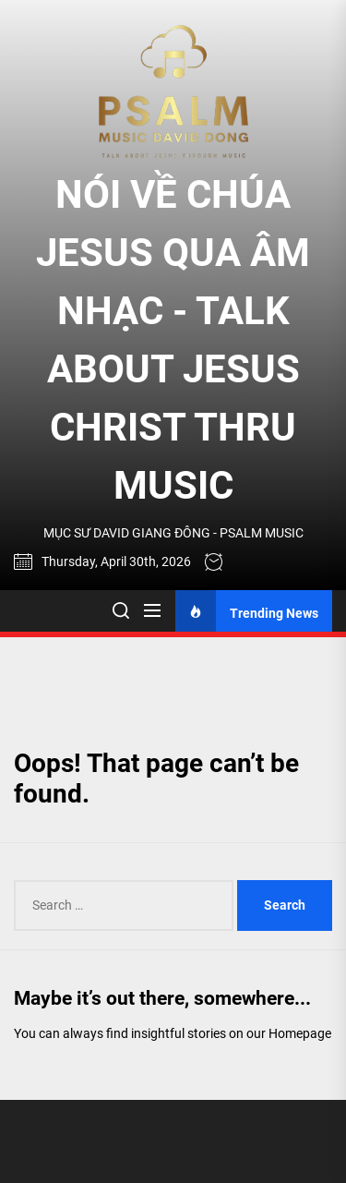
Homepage (299, 1033)
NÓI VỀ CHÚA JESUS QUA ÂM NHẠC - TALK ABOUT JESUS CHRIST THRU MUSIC (173, 340)
